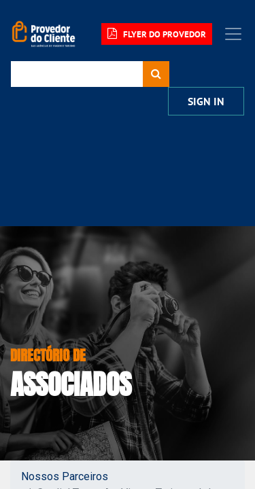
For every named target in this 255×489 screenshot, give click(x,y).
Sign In (206, 101)
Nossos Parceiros (64, 476)
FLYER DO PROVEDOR (156, 34)
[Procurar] (156, 74)
